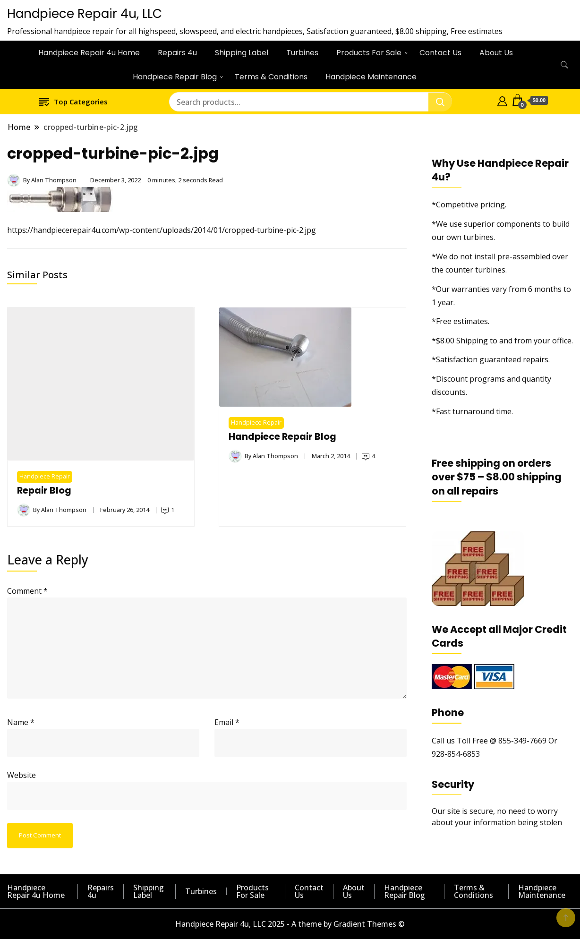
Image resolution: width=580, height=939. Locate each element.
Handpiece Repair (44, 476)
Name (20, 722)
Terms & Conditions (271, 76)
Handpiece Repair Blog (175, 76)
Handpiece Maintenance (371, 76)
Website (21, 775)
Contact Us (440, 52)
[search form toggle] (564, 65)
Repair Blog (44, 490)
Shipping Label (241, 52)
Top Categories (73, 101)
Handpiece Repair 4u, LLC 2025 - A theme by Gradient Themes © (290, 924)
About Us (496, 52)
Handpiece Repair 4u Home (89, 52)
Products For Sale (368, 52)
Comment (27, 591)
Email (226, 722)
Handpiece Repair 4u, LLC (84, 13)
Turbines (302, 52)
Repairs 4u (177, 52)
